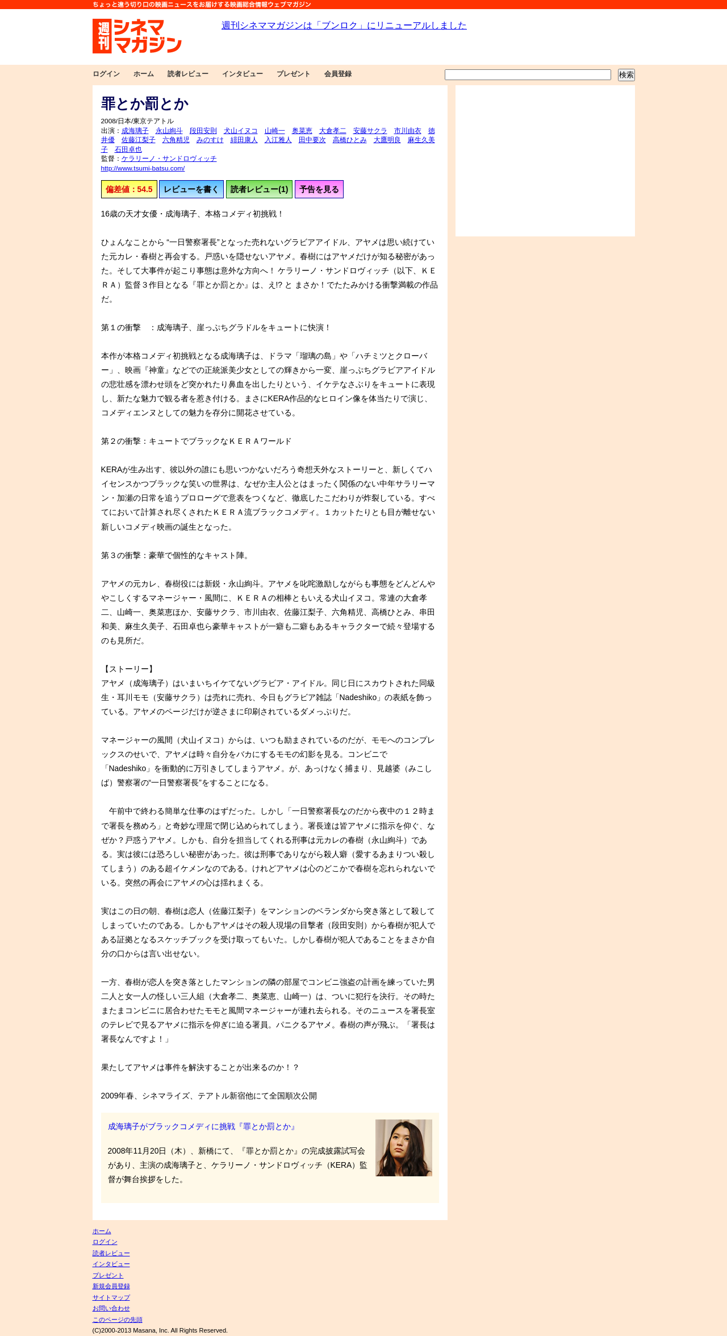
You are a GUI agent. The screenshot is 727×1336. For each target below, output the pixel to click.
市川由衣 (407, 131)
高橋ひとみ (350, 140)
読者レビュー (188, 74)
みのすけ (210, 140)
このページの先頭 (118, 1319)
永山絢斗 (169, 131)
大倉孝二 (332, 131)
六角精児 (176, 140)
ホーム (143, 74)
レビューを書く (191, 189)
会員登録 (338, 74)
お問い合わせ (111, 1308)
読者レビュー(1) (259, 189)
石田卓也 (128, 149)
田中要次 (312, 140)
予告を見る (319, 189)
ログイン (106, 74)
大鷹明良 (387, 140)
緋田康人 (244, 140)
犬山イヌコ (241, 131)
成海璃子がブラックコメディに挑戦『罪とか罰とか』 (203, 1126)
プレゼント (294, 74)
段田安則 (203, 131)
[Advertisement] (545, 161)
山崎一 (275, 131)
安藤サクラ (370, 131)
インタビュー (242, 74)
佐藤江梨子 (139, 140)
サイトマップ (111, 1297)
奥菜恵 (302, 131)
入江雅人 (278, 140)
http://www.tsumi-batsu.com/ (143, 168)
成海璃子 (135, 131)
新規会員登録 (111, 1286)
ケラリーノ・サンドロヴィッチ (169, 159)
